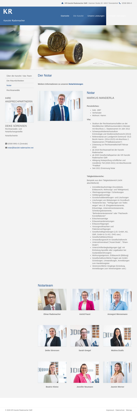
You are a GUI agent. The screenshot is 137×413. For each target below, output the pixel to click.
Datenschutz (120, 410)
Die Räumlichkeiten (15, 80)
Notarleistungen (76, 84)
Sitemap (129, 410)
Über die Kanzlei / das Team (19, 76)
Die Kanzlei (81, 16)
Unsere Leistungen (99, 16)
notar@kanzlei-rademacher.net (20, 148)
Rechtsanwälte (13, 90)
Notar (9, 85)
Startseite (68, 16)
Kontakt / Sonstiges (120, 16)
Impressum (110, 410)
